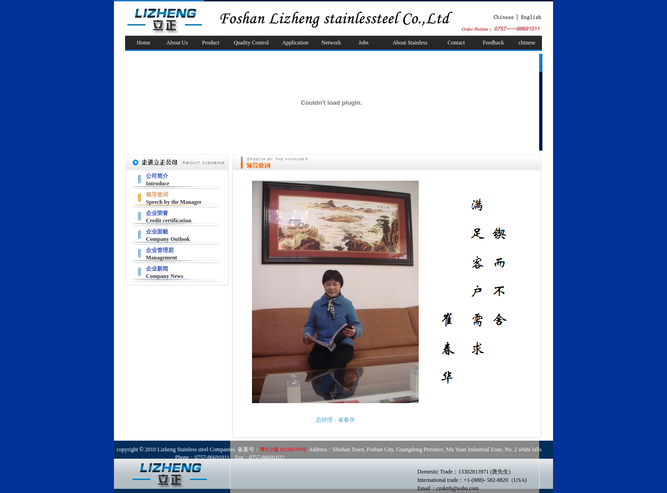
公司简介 (157, 176)
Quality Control (251, 42)
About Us (177, 42)
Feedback (493, 42)
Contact (456, 42)
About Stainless (410, 42)
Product (210, 42)
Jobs (363, 42)
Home (143, 42)
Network (331, 42)
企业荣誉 (157, 213)
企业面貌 (157, 231)
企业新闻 (157, 268)
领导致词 (157, 194)
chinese (527, 42)
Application (295, 42)
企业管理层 (160, 250)
